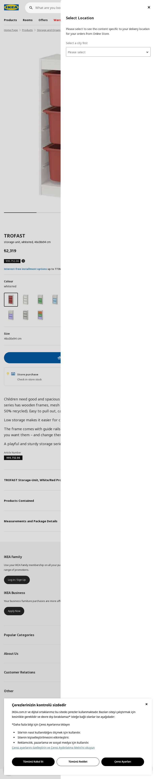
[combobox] (108, 52)
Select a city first (77, 43)
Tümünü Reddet (78, 761)
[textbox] (108, 52)
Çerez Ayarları (122, 761)
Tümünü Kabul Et (33, 761)
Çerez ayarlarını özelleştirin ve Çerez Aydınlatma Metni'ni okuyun (53, 747)
